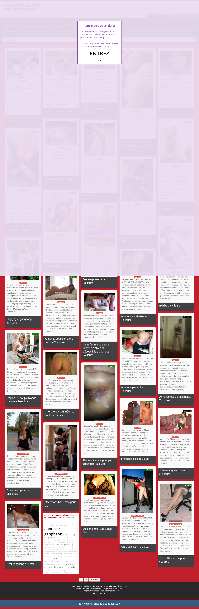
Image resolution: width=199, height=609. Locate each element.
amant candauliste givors (64, 538)
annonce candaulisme (68, 559)
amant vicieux (49, 564)
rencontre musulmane (60, 515)
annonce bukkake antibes (59, 525)
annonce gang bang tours (64, 570)
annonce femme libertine (60, 547)
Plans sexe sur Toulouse (135, 458)
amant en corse (49, 570)
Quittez (99, 60)
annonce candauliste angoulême (55, 554)
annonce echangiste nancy (65, 561)
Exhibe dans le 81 (169, 305)
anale (69, 542)
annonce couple (59, 564)
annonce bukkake (66, 567)
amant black (69, 572)
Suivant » (94, 579)
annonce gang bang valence (57, 542)
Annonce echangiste (81, 586)
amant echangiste (57, 551)
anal (63, 572)
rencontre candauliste (105, 603)
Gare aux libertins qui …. (135, 546)
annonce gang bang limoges (54, 540)
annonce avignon (50, 561)
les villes (104, 593)
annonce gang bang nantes (53, 523)
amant (57, 558)
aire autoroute (58, 556)
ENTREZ (99, 53)
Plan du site (96, 593)
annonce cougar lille (71, 551)
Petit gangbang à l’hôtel (20, 563)
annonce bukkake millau (52, 572)
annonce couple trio (60, 549)
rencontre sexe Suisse (52, 517)
